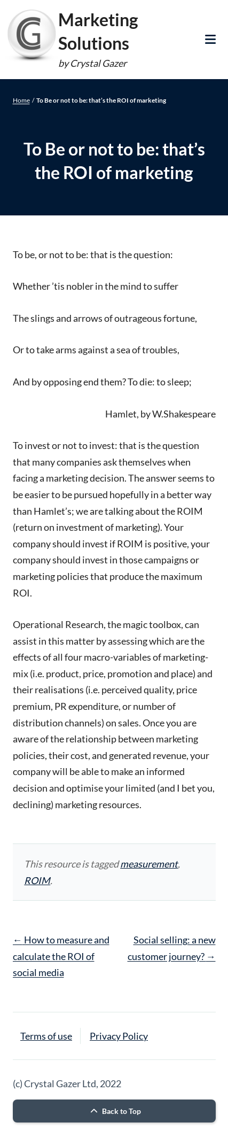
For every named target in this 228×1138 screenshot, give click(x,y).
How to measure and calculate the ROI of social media (61, 956)
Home (21, 100)
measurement (149, 864)
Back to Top (114, 1111)
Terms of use (46, 1036)
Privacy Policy (119, 1036)
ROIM (37, 880)
